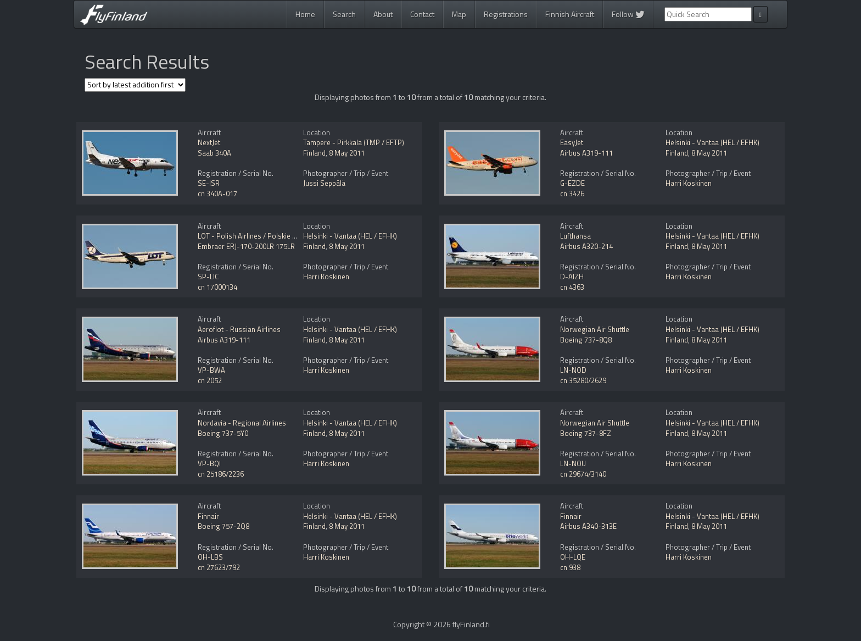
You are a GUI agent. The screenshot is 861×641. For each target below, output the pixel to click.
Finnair (208, 516)
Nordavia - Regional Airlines (242, 422)
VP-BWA (211, 369)
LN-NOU (573, 463)
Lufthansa (575, 235)
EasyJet (571, 142)
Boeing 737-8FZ (585, 433)
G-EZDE (572, 183)
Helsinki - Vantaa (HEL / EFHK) (712, 142)
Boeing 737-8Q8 (586, 339)
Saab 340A (214, 152)
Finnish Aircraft (569, 14)
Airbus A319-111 (586, 152)
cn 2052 (210, 380)
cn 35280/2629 (583, 380)
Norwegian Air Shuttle (594, 329)
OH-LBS (210, 556)
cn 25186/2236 (221, 473)
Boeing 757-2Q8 (223, 526)
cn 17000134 (217, 286)
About (383, 14)
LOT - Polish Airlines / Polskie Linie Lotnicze (266, 235)
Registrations (506, 14)
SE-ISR (209, 183)
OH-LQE (572, 556)
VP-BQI (209, 463)
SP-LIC (208, 276)
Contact (422, 14)
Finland (314, 152)
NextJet (209, 142)
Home (305, 14)
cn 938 (570, 567)
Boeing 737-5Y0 (223, 433)
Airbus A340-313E (588, 526)
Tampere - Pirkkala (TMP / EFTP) (353, 142)
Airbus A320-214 (586, 246)
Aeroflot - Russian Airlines (239, 329)
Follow (628, 14)
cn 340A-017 (217, 193)
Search (344, 14)
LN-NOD (573, 369)
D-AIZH (572, 276)
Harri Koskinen (689, 183)
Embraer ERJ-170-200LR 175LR (246, 246)
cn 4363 (572, 286)
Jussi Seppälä (324, 183)
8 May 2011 (347, 152)
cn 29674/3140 (583, 473)
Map (459, 14)
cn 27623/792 (219, 567)
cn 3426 (572, 193)
